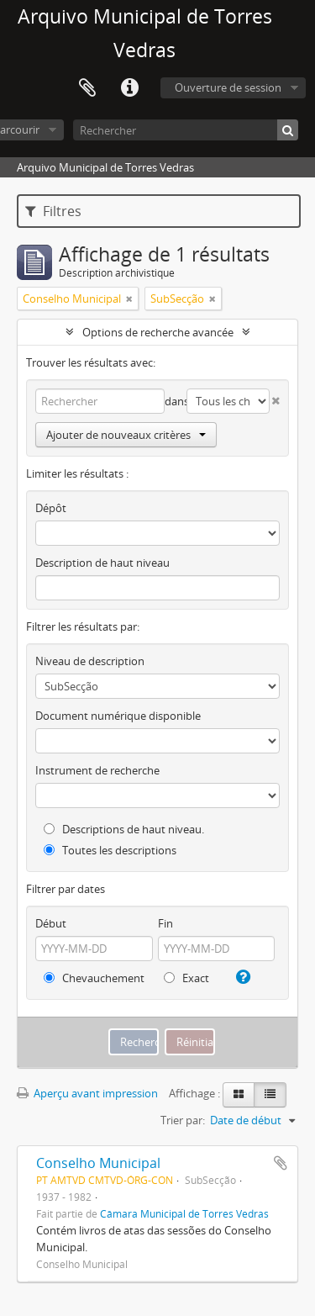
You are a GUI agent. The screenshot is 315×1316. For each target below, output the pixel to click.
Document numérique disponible (118, 715)
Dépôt (50, 507)
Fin (165, 923)
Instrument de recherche (97, 770)
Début (50, 923)
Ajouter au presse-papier (280, 1163)
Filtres (53, 211)
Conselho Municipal (98, 1163)
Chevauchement (94, 978)
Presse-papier (87, 88)
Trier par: (182, 1120)
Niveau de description (89, 661)
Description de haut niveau (102, 562)
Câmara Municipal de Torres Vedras (184, 1213)
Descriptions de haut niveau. (124, 829)
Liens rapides (129, 88)
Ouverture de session (228, 87)
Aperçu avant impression (87, 1093)
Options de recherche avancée (158, 332)
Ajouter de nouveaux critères (126, 434)
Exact (186, 978)
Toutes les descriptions (110, 850)
